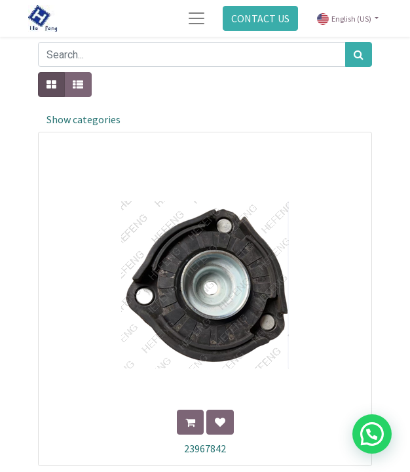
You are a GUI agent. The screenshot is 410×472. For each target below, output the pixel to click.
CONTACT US (260, 18)
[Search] (358, 54)
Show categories (84, 119)
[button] (190, 422)
